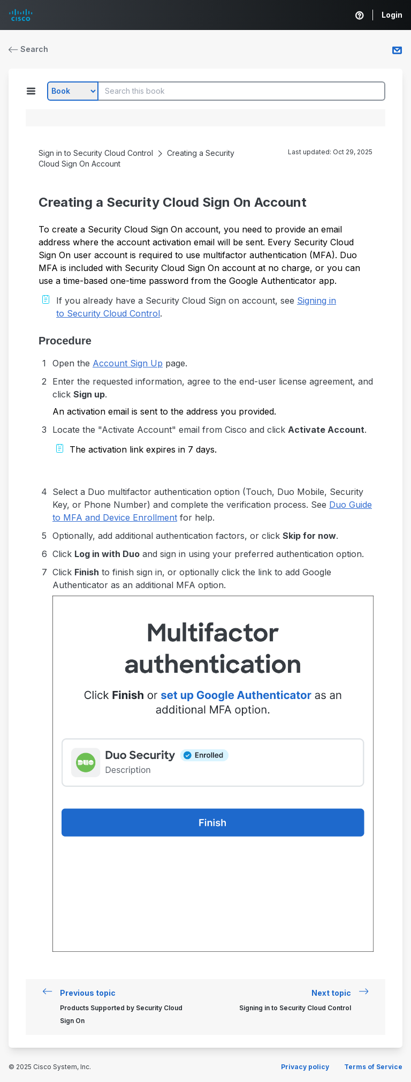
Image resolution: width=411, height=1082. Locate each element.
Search (28, 49)
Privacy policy (305, 1067)
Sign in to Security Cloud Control (96, 152)
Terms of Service (373, 1067)
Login (392, 14)
